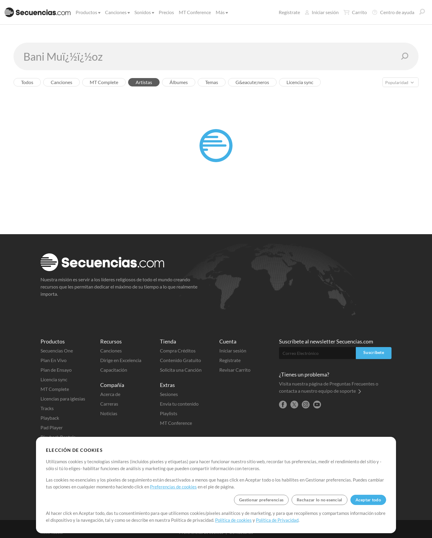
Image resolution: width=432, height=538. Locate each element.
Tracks (47, 408)
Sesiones (169, 394)
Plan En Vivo (53, 360)
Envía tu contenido (179, 404)
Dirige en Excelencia (120, 360)
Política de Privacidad (277, 520)
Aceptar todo (368, 499)
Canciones (117, 12)
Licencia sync (299, 82)
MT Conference (195, 12)
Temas (211, 82)
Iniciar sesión (322, 12)
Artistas (144, 82)
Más (221, 12)
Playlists (168, 413)
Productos (88, 12)
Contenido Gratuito (180, 360)
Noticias (108, 413)
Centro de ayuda (393, 12)
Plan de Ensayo (56, 370)
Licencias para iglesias (62, 398)
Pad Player (51, 427)
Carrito (355, 12)
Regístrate (289, 12)
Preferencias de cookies (173, 486)
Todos (27, 82)
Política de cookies (233, 520)
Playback (49, 418)
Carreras (109, 404)
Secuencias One (56, 350)
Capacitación (113, 370)
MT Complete (104, 82)
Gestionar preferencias (261, 499)
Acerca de (110, 394)
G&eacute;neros (252, 82)
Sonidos (143, 12)
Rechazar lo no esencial (319, 499)
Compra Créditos (178, 350)
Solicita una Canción (181, 370)
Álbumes (179, 82)
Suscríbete (373, 352)
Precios (166, 12)
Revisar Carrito (234, 370)
